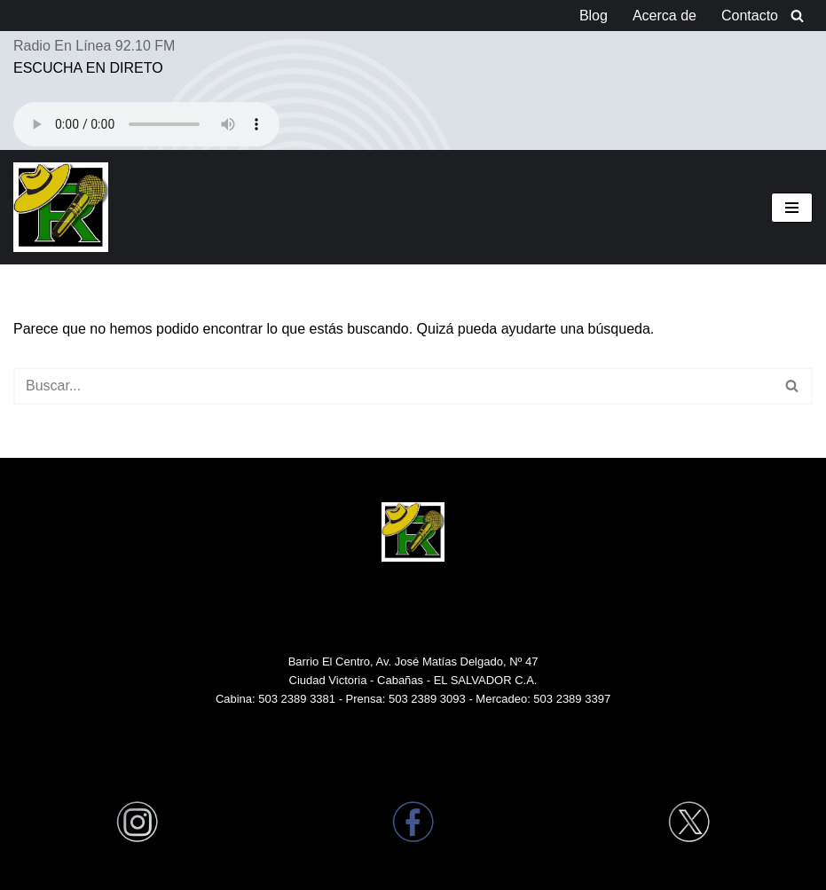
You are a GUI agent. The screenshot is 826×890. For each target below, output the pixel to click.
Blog (593, 15)
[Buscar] (797, 15)
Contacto (749, 15)
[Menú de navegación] (792, 208)
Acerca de (664, 15)
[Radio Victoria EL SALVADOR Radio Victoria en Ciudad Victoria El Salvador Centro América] (60, 207)
